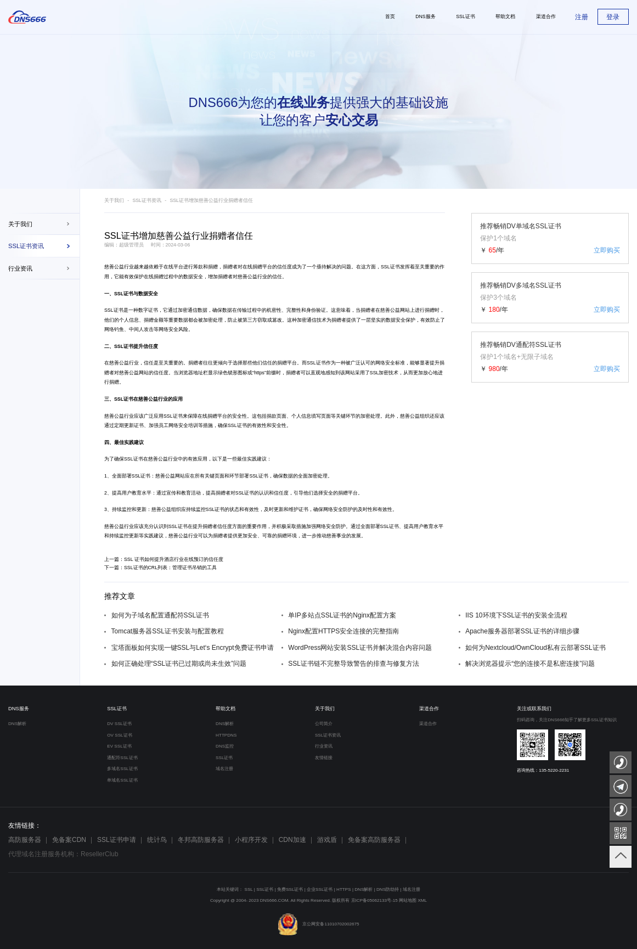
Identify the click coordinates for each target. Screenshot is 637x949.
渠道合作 (429, 708)
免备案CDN (69, 840)
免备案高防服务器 (374, 840)
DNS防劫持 (387, 889)
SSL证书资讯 (26, 246)
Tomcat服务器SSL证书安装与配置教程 (167, 631)
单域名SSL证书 (122, 780)
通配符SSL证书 (122, 757)
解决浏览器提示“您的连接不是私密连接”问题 (530, 663)
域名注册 (224, 768)
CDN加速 (292, 840)
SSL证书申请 (116, 840)
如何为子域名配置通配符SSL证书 (160, 615)
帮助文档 (225, 708)
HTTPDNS (226, 735)
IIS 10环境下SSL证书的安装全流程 (516, 615)
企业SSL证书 (319, 889)
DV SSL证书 (119, 723)
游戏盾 (327, 840)
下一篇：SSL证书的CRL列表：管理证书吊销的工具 (160, 567)
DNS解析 (17, 723)
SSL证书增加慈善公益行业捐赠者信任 (211, 200)
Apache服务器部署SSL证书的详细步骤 (522, 631)
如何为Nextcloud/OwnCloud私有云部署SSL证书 (535, 648)
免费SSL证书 (290, 889)
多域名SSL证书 (122, 768)
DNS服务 (18, 708)
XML (422, 900)
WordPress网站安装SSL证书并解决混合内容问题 (360, 648)
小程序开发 (251, 840)
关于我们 (20, 224)
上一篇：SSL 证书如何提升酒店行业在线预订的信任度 (163, 559)
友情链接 (323, 757)
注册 (581, 17)
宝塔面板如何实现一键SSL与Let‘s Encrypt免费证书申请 (192, 648)
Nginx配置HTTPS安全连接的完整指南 (343, 631)
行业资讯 (20, 268)
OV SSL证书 (119, 735)
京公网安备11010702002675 (318, 924)
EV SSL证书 (119, 746)
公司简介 (323, 723)
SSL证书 (390, 266)
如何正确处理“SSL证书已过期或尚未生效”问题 (179, 663)
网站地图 (407, 900)
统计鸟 (157, 840)
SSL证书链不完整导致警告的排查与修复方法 (353, 663)
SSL (249, 889)
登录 (612, 17)
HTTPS (343, 889)
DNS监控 (225, 746)
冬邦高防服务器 (201, 840)
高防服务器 (24, 840)
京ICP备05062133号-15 (374, 900)
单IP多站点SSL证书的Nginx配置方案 (342, 615)
